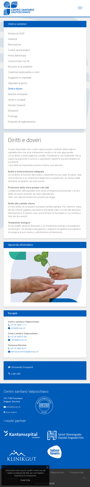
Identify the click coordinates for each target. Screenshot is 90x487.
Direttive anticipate (18, 94)
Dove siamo (11, 412)
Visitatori (12, 39)
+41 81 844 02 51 (17, 348)
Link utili (14, 373)
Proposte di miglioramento (22, 121)
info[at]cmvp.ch (17, 340)
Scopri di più (25, 480)
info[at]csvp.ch (16, 328)
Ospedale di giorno (17, 83)
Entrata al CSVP (16, 33)
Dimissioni (13, 110)
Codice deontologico (19, 50)
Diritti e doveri (15, 88)
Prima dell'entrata (17, 55)
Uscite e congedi (16, 99)
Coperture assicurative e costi (23, 72)
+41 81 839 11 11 (17, 325)
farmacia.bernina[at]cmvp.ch (23, 351)
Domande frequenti (20, 367)
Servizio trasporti (17, 105)
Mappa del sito (57, 472)
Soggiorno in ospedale (19, 77)
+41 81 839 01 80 (17, 336)
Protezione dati (76, 472)
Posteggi (12, 116)
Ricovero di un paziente (20, 66)
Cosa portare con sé (18, 61)
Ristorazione (14, 44)
